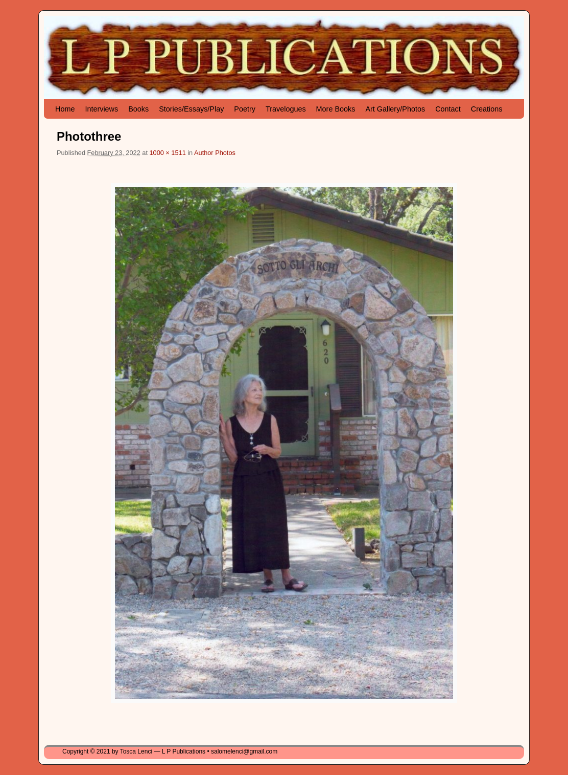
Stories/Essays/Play (191, 109)
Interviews (101, 109)
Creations (487, 109)
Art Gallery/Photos (395, 109)
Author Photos (214, 153)
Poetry (244, 109)
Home (65, 109)
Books (138, 109)
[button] (284, 443)
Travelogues (286, 109)
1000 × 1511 (167, 153)
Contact (448, 109)
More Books (336, 109)
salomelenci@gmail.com (244, 751)
